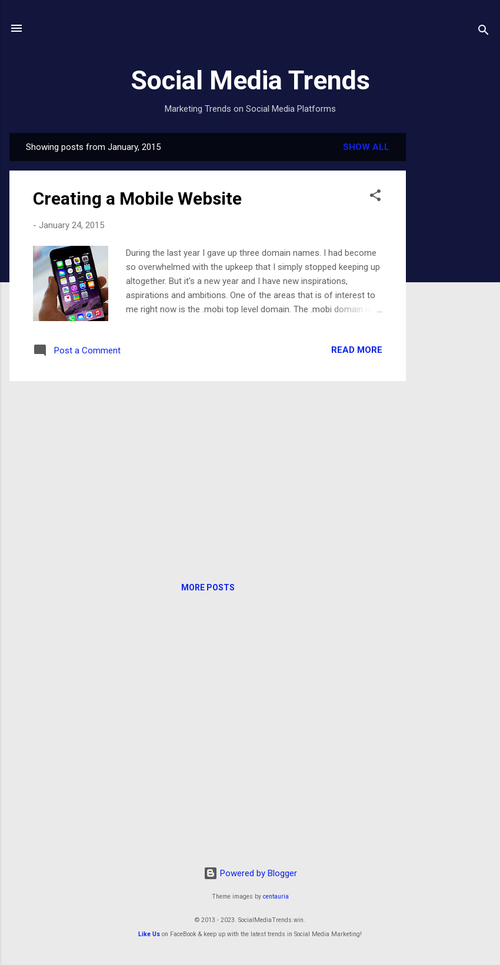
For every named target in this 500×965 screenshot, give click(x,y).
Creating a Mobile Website (137, 198)
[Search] (483, 32)
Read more (356, 350)
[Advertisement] (453, 309)
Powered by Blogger (250, 873)
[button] (375, 197)
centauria (276, 896)
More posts (208, 587)
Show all (366, 147)
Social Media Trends (250, 80)
